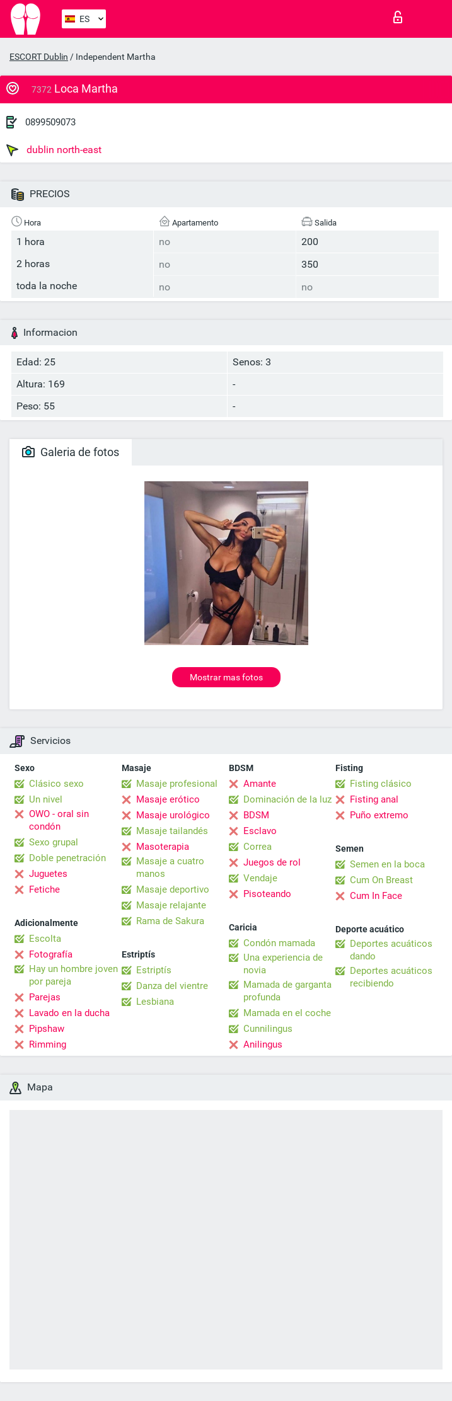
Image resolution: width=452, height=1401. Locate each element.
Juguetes (48, 873)
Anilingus (262, 1044)
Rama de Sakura (170, 921)
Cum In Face (376, 895)
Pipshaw (46, 1028)
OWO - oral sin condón (59, 820)
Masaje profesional (176, 783)
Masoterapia (162, 846)
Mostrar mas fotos (226, 677)
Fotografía (50, 954)
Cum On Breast (381, 880)
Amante (259, 783)
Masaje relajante (171, 905)
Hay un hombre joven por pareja (73, 975)
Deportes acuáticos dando (391, 950)
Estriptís (153, 970)
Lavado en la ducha (69, 1013)
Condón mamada (279, 943)
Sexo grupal (53, 842)
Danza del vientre (172, 986)
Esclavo (260, 831)
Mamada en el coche (287, 1013)
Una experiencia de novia (283, 964)
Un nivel (45, 799)
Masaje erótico (168, 799)
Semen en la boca (387, 864)
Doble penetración (67, 858)
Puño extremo (379, 815)
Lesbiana (155, 1001)
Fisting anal (374, 799)
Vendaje (260, 878)
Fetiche (44, 889)
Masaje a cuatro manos (170, 867)
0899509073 (50, 122)
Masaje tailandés (172, 831)
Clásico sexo (56, 783)
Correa (257, 846)
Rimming (47, 1044)
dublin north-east (53, 150)
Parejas (45, 997)
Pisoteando (267, 894)
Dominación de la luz (287, 799)
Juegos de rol (272, 862)
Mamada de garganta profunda (287, 991)
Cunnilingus (268, 1028)
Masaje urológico (173, 815)
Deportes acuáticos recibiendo (391, 977)
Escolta (45, 938)
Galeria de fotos (70, 452)
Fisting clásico (381, 783)
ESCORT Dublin (38, 57)
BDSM (256, 815)
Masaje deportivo (172, 889)
